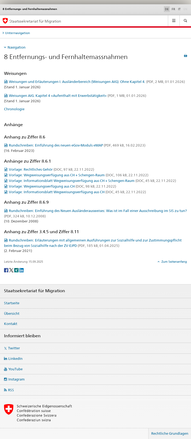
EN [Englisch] (185, 9)
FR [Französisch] (173, 9)
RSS (11, 390)
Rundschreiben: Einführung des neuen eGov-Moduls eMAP (77, 145)
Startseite (11, 303)
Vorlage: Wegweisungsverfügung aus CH (62, 186)
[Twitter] (11, 270)
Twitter (14, 348)
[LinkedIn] (21, 270)
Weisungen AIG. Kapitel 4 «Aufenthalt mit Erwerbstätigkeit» (77, 95)
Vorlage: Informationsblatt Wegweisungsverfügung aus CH (77, 192)
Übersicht (11, 313)
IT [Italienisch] (179, 9)
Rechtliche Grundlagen (169, 433)
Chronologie (14, 109)
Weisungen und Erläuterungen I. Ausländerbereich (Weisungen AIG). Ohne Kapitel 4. (97, 81)
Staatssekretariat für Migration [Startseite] (35, 21)
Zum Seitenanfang (174, 262)
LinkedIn (15, 358)
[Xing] (16, 270)
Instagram (16, 379)
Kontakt (10, 323)
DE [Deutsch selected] (167, 9)
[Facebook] (6, 270)
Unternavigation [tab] (17, 33)
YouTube (15, 369)
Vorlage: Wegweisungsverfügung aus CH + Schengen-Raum (78, 175)
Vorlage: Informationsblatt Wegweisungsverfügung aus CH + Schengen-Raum (92, 180)
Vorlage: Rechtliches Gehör (51, 169)
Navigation (17, 47)
